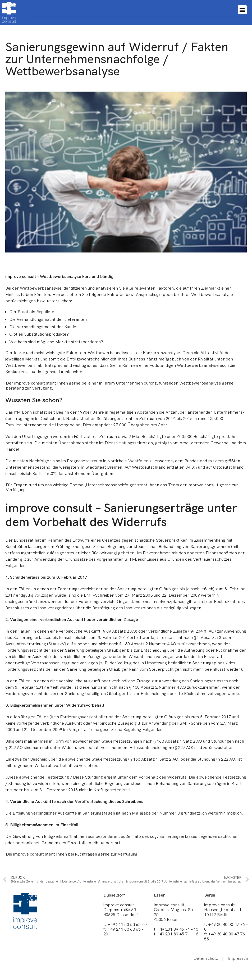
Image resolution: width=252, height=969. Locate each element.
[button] (242, 9)
